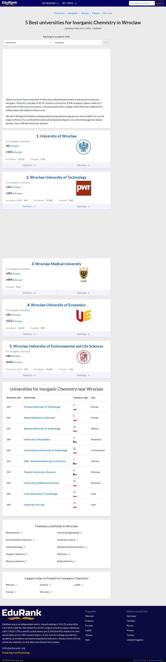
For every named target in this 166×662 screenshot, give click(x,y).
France (130, 630)
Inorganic (73, 13)
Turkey (130, 635)
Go (105, 42)
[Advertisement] (28, 74)
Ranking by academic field (56, 36)
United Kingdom (135, 639)
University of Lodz (34, 504)
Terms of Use (139, 660)
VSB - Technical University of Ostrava (44, 461)
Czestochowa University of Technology (45, 450)
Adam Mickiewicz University (39, 417)
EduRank (97, 28)
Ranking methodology (16, 652)
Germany (131, 616)
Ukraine (131, 620)
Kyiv (87, 639)
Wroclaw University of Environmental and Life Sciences (56, 346)
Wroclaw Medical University (56, 264)
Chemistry (59, 13)
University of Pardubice (37, 439)
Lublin (88, 630)
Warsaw (89, 616)
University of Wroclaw (56, 136)
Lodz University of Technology (41, 493)
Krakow (89, 620)
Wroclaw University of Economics (56, 305)
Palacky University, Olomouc (40, 472)
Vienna (88, 635)
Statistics (29, 165)
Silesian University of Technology (42, 428)
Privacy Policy (156, 660)
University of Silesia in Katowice (41, 482)
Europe (85, 13)
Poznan (89, 625)
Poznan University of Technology (42, 406)
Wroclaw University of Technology (56, 177)
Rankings (83, 165)
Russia (130, 625)
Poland (95, 13)
